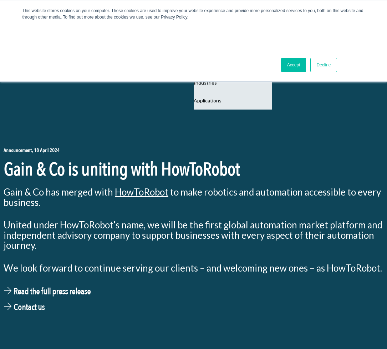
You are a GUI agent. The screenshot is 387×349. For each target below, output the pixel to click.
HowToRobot (141, 192)
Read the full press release (47, 292)
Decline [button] (323, 64)
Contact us (24, 307)
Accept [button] (293, 64)
